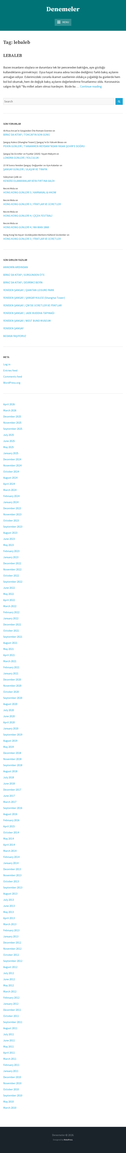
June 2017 (9, 795)
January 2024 (10, 502)
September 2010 (12, 1095)
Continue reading (91, 86)
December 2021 (12, 624)
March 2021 (9, 661)
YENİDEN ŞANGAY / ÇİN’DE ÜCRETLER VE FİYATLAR (32, 305)
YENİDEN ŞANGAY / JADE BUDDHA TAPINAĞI (28, 313)
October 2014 (11, 832)
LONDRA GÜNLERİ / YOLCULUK (21, 157)
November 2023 (12, 514)
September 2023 (12, 526)
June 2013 (9, 905)
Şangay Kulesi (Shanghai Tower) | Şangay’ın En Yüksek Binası (33, 142)
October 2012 (11, 954)
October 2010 (11, 1089)
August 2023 (10, 532)
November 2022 (12, 569)
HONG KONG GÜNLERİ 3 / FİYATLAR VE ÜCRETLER (32, 204)
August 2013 (10, 893)
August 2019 (10, 740)
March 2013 (9, 924)
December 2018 (12, 753)
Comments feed (12, 376)
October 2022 (11, 575)
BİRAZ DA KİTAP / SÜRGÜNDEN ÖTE (24, 274)
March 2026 (9, 410)
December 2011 (12, 1009)
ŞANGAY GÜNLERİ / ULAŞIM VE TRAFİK (25, 169)
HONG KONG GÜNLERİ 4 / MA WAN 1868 (26, 227)
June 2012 (9, 979)
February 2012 (11, 997)
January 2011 (10, 1071)
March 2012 (9, 991)
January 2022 (10, 618)
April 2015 (9, 826)
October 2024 (11, 471)
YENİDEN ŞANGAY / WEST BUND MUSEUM (27, 320)
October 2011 (11, 1016)
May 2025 (8, 447)
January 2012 (10, 1003)
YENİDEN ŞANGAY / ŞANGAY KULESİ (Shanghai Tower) (34, 297)
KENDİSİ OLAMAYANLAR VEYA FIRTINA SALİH (29, 180)
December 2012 (12, 942)
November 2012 (12, 948)
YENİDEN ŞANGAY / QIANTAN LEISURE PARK (28, 290)
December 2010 (12, 1077)
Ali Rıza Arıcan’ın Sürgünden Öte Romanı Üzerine (27, 130)
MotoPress (68, 1139)
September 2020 (12, 698)
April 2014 (9, 844)
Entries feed (10, 370)
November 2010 (12, 1083)
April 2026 (9, 404)
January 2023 (10, 557)
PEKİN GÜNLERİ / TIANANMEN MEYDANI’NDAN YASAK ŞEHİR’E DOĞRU (44, 146)
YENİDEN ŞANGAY (13, 328)
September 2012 (12, 961)
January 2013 (10, 936)
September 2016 (12, 808)
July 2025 (8, 434)
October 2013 (11, 881)
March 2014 (9, 850)
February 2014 (11, 857)
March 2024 (9, 490)
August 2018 (10, 771)
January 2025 (10, 453)
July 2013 (8, 899)
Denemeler (63, 9)
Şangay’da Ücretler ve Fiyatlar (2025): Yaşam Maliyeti (29, 153)
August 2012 (10, 967)
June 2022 (9, 587)
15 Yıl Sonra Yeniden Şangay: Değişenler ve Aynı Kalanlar (31, 165)
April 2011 (9, 1052)
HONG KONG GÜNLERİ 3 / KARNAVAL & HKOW (29, 192)
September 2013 (12, 887)
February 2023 (11, 551)
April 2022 (9, 600)
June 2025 (9, 441)
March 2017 (9, 801)
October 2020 (11, 691)
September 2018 (12, 765)
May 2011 (8, 1046)
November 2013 (12, 875)
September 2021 (12, 636)
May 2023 (8, 545)
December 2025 (12, 416)
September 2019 (12, 734)
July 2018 (8, 777)
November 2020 (12, 685)
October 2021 (11, 630)
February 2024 (11, 496)
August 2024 (10, 477)
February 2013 (11, 930)
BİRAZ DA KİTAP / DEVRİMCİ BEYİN (23, 282)
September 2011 (12, 1022)
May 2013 (8, 912)
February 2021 (11, 667)
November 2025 (12, 422)
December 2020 (12, 679)
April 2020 (9, 722)
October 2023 (11, 520)
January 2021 (10, 673)
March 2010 (9, 1107)
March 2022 (9, 606)
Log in (6, 364)
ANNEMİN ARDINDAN (15, 267)
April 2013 (9, 918)
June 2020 (9, 716)
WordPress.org (11, 382)
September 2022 (12, 581)
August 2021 (10, 642)
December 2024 (12, 459)
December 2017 (12, 789)
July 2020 (8, 710)
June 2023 (9, 538)
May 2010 (8, 1101)
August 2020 (10, 704)
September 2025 (12, 428)
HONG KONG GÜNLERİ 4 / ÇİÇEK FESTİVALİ (27, 215)
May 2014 (8, 838)
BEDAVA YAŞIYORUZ (14, 336)
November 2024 (12, 465)
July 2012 (8, 973)
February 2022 (11, 612)
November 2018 (12, 759)
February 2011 (11, 1065)
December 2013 (12, 869)
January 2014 (10, 863)
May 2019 (8, 746)
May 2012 (8, 985)
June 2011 (9, 1040)
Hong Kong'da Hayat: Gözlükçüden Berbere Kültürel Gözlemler (34, 234)
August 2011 (10, 1028)
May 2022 (8, 594)
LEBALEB (12, 55)
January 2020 (10, 728)
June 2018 (9, 783)
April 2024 (9, 483)
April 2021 (9, 655)
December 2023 (12, 508)
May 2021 (8, 649)
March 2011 (9, 1058)
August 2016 (10, 814)
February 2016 (11, 820)
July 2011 (8, 1034)
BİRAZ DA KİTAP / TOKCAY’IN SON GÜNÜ (26, 134)
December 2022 (12, 563)
